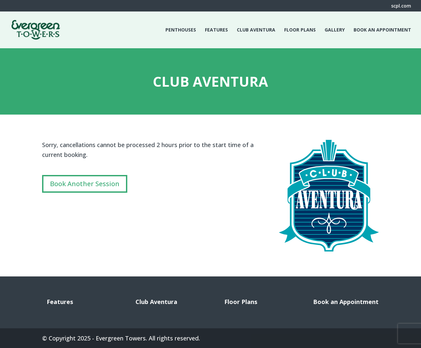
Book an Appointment (382, 30)
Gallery (335, 30)
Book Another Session (84, 183)
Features (216, 30)
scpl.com (401, 6)
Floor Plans (300, 30)
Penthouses (180, 30)
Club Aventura (256, 30)
